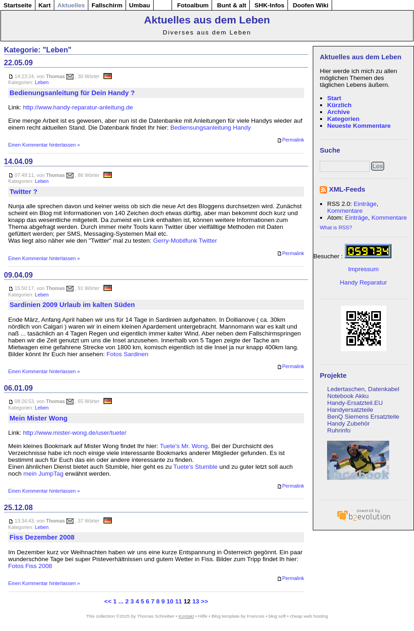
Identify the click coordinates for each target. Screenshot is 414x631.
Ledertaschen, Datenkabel (363, 389)
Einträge (365, 203)
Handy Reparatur (363, 282)
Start (334, 98)
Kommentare (344, 210)
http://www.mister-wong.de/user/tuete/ (74, 432)
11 (178, 601)
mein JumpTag (43, 473)
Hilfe (202, 616)
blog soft (277, 616)
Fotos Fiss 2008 (30, 566)
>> (204, 601)
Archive (338, 111)
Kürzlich (339, 105)
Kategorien (343, 118)
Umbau (139, 5)
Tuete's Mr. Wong (183, 446)
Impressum (363, 269)
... (120, 601)
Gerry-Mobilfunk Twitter (185, 240)
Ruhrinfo (339, 430)
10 (170, 601)
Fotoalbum (193, 5)
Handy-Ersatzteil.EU (355, 402)
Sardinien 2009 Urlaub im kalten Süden (72, 304)
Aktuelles (71, 5)
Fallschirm (107, 5)
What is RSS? (336, 227)
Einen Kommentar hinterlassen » (44, 145)
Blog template (226, 616)
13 (195, 601)
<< (108, 601)
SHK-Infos (269, 5)
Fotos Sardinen (127, 354)
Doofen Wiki (310, 5)
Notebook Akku (347, 395)
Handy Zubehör (348, 423)
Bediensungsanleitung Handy (210, 127)
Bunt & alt (231, 5)
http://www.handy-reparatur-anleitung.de (78, 107)
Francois (255, 616)
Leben (42, 82)
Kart (44, 5)
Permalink (290, 140)
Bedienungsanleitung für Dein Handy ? (72, 93)
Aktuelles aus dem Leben (207, 20)
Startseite (18, 5)
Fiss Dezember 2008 (42, 537)
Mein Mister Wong (39, 418)
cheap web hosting (309, 616)
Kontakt (186, 616)
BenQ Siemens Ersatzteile (363, 416)
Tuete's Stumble (195, 466)
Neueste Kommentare (359, 125)
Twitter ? (23, 191)
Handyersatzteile (350, 409)
